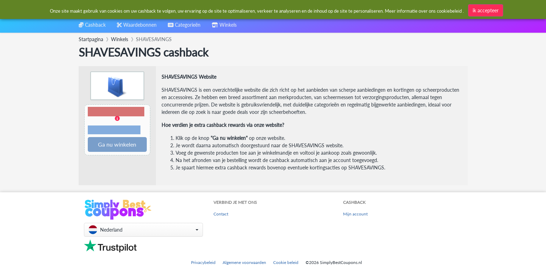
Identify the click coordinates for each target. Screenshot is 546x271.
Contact (220, 214)
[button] (117, 121)
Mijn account (355, 214)
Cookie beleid (285, 262)
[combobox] (257, 10)
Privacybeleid (203, 262)
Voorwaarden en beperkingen (114, 130)
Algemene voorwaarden (244, 262)
